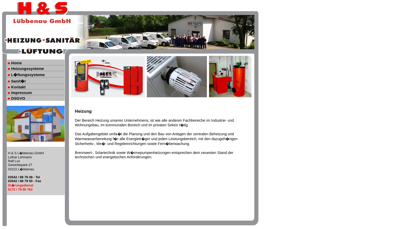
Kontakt (17, 87)
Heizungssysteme (26, 68)
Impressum (20, 92)
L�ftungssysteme (26, 74)
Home (15, 63)
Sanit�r (17, 81)
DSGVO (16, 98)
